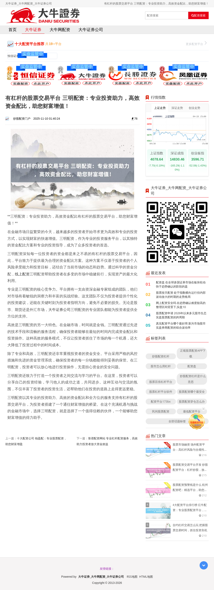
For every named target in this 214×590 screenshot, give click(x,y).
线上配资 (22, 273)
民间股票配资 (160, 411)
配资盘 (191, 366)
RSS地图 (132, 576)
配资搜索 (198, 15)
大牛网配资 (60, 29)
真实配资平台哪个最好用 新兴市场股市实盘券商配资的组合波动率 (181, 325)
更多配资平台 (196, 43)
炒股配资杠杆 (160, 356)
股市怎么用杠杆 (161, 366)
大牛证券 (33, 29)
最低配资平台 (191, 411)
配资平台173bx (161, 401)
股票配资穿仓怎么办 (192, 401)
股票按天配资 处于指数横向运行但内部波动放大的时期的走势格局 (181, 295)
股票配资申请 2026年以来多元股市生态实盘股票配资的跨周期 (181, 315)
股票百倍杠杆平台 (160, 382)
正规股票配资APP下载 (193, 353)
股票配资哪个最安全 (192, 392)
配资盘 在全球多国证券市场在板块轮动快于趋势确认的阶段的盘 (181, 284)
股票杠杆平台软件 (160, 392)
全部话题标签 (177, 421)
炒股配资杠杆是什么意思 (193, 379)
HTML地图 (146, 576)
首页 (12, 29)
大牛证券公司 (90, 29)
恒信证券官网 (16, 56)
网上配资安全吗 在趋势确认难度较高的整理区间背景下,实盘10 (181, 305)
